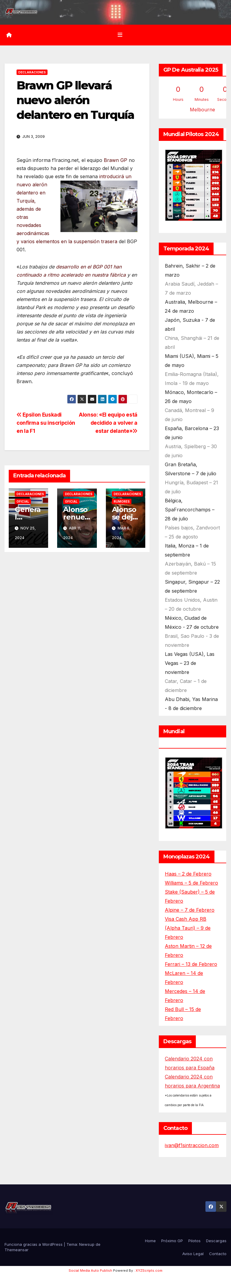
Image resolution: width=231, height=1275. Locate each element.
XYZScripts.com (149, 1270)
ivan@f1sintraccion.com (192, 1145)
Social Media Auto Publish (90, 1270)
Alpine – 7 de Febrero (189, 910)
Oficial (23, 501)
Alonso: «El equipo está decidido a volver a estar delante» (108, 422)
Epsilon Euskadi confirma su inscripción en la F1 (46, 422)
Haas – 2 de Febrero (188, 874)
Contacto (217, 1253)
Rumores (122, 501)
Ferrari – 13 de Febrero (191, 964)
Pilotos (194, 1240)
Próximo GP (172, 1240)
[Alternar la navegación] (120, 35)
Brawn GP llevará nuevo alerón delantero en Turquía (75, 100)
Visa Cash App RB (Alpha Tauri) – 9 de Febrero (188, 928)
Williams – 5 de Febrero (191, 883)
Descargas (216, 1240)
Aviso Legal (193, 1253)
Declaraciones (32, 72)
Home (150, 1240)
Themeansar (17, 1249)
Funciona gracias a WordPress (34, 1244)
